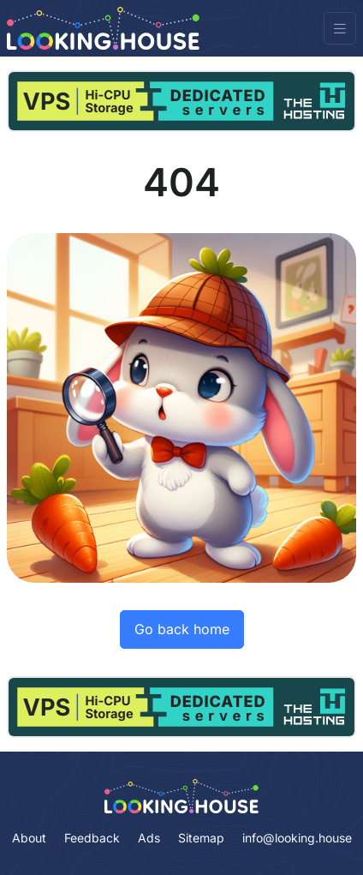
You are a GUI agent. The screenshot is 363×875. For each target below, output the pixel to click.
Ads (149, 837)
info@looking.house (297, 837)
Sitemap (201, 837)
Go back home (181, 629)
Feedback (92, 837)
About (29, 837)
